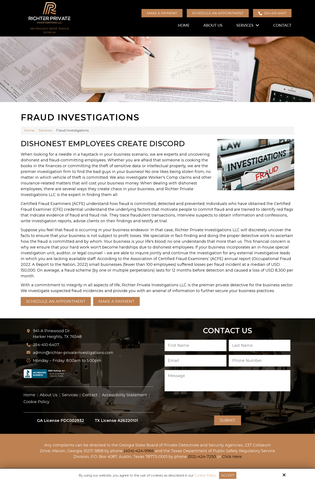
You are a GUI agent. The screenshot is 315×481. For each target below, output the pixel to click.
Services (45, 130)
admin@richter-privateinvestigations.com (73, 352)
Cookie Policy (205, 475)
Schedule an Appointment (217, 13)
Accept (227, 475)
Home (29, 130)
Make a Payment (162, 13)
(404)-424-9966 (139, 451)
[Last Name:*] (260, 345)
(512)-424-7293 (202, 456)
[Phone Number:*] (260, 361)
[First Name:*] (196, 345)
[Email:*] (196, 361)
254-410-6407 (272, 13)
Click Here (232, 456)
